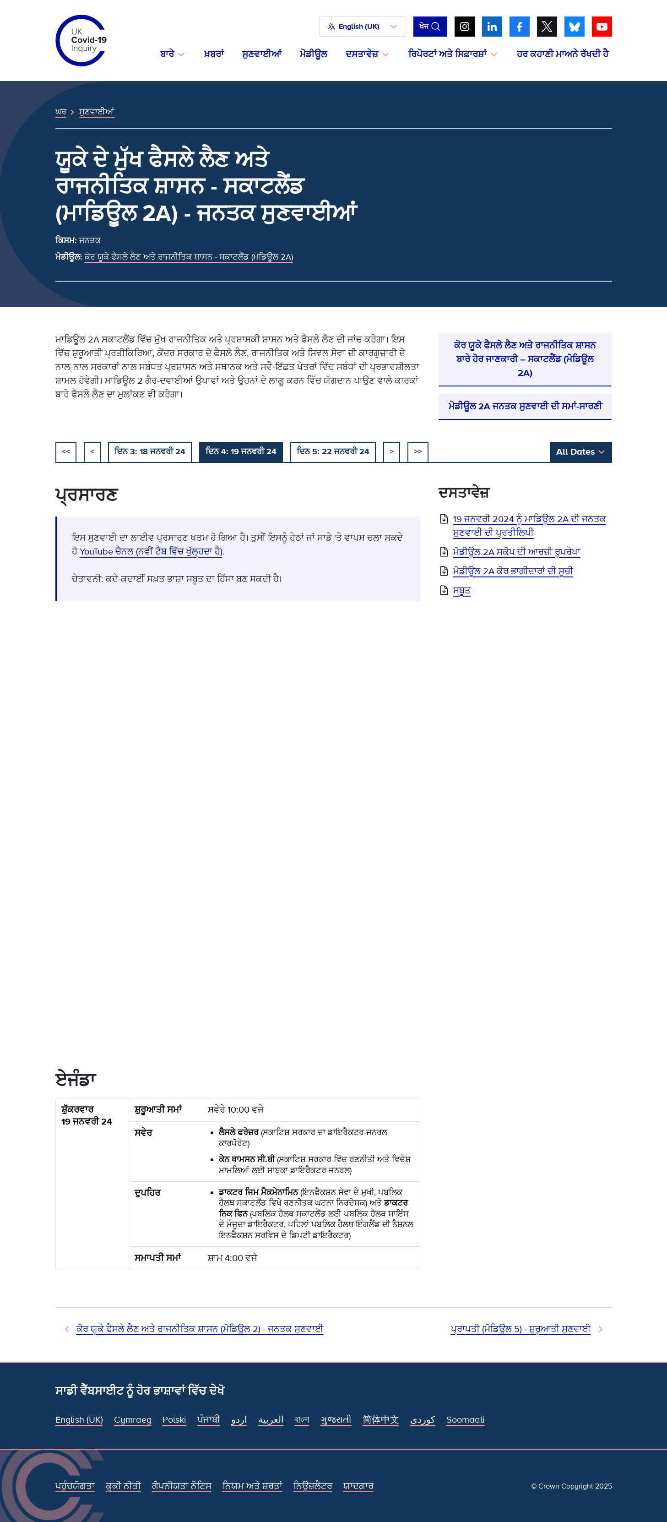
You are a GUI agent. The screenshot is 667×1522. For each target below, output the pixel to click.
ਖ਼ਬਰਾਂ (214, 54)
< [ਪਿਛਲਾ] (92, 451)
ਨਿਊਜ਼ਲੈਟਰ (312, 1486)
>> (418, 451)
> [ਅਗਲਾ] (392, 451)
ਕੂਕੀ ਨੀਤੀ (123, 1486)
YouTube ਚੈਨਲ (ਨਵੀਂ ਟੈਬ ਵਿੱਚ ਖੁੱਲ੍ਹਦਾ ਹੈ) (151, 551)
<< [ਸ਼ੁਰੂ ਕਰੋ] (66, 451)
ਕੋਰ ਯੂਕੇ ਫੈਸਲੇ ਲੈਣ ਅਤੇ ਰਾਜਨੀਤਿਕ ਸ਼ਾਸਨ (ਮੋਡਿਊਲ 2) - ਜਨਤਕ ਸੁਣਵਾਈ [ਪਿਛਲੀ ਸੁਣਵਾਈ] (200, 1329)
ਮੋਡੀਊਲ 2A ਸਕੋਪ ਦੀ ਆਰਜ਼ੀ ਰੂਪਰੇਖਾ (516, 552)
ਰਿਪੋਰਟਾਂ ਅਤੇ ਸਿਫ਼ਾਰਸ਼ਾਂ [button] (447, 54)
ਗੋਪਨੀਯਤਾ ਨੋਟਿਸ (181, 1486)
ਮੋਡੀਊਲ (313, 54)
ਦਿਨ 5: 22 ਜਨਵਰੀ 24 (333, 451)
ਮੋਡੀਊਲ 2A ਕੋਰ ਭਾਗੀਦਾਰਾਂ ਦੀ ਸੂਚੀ (513, 571)
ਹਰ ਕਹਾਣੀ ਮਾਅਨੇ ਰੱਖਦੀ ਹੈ (562, 54)
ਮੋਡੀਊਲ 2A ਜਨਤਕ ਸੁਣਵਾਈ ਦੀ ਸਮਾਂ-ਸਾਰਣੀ (525, 406)
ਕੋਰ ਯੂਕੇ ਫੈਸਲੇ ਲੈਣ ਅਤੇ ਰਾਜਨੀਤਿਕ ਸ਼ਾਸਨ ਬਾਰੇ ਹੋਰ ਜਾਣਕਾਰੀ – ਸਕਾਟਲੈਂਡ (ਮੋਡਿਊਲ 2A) (525, 359)
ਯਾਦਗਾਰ (358, 1486)
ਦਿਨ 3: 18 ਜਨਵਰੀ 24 (149, 451)
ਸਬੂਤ (462, 590)
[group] (237, 1187)
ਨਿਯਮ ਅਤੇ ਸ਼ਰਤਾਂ (252, 1486)
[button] (362, 26)
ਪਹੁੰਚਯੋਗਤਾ (75, 1486)
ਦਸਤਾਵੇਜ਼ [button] (362, 54)
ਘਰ (60, 112)
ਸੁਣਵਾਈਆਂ (262, 54)
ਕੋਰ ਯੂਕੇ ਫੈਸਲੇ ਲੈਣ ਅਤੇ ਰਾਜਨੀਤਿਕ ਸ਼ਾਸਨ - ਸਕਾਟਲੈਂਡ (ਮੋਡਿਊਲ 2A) (189, 257)
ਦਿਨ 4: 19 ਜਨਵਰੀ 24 (241, 451)
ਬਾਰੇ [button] (167, 54)
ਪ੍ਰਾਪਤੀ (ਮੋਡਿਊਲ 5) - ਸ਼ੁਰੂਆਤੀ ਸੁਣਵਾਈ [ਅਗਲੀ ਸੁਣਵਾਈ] (521, 1329)
